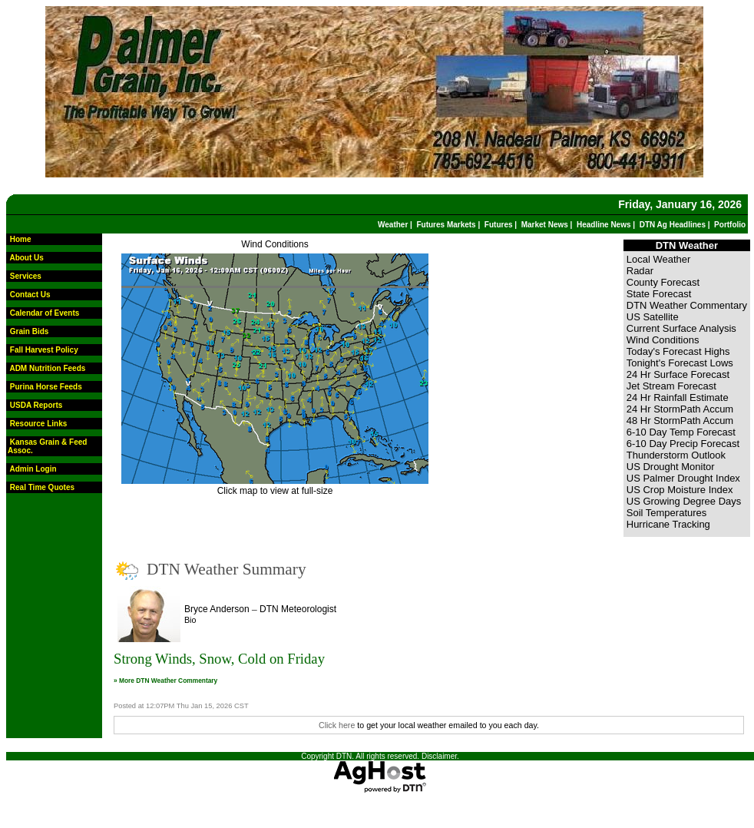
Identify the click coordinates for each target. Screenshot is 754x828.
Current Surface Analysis (681, 328)
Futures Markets (445, 224)
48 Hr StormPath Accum (680, 420)
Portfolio (730, 224)
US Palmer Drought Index (683, 478)
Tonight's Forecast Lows (680, 363)
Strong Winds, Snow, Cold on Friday (219, 659)
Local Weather (659, 259)
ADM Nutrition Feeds (47, 368)
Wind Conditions (274, 244)
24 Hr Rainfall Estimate (678, 397)
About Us (26, 257)
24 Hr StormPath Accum (680, 409)
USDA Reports (36, 405)
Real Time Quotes (42, 487)
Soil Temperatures (667, 512)
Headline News (604, 224)
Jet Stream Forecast (671, 386)
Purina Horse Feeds (46, 387)
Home (20, 239)
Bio (190, 619)
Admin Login (32, 469)
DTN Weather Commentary (687, 305)
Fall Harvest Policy (44, 350)
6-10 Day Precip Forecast (683, 443)
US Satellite (653, 317)
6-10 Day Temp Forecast (681, 432)
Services (25, 276)
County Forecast (663, 282)
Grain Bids (29, 331)
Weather (393, 224)
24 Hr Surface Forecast (678, 374)
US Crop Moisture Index (680, 489)
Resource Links (38, 423)
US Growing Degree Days (684, 501)
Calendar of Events (45, 313)
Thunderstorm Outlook (676, 455)
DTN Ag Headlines (673, 224)
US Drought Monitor (671, 466)
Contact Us (30, 294)
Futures (498, 224)
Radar (640, 271)
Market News (544, 224)
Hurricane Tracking (668, 524)
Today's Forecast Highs (678, 351)
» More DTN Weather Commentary (165, 680)
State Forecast (659, 294)
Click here (337, 725)
